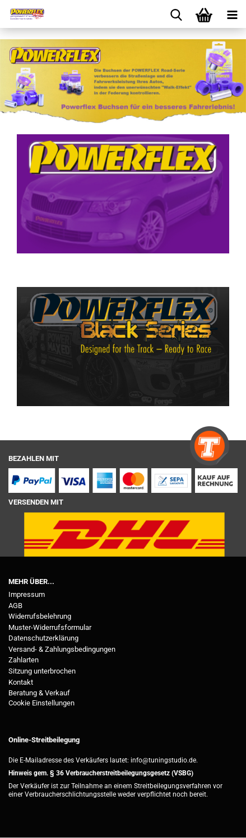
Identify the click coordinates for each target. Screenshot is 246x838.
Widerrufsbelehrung (39, 616)
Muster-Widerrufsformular (49, 627)
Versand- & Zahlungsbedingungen (61, 649)
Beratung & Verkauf (39, 693)
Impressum (26, 594)
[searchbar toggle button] (176, 14)
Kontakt (20, 682)
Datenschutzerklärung (43, 638)
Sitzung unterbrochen (42, 671)
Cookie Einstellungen (41, 703)
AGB (15, 605)
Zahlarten (23, 660)
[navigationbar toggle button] (232, 14)
